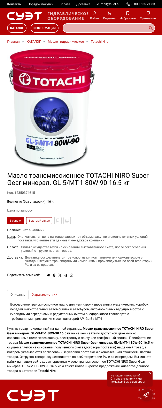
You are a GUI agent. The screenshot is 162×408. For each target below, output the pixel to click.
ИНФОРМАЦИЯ (44, 28)
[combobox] (109, 28)
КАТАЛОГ (17, 28)
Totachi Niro (99, 42)
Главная (13, 42)
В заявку (16, 220)
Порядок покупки (40, 4)
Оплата (65, 4)
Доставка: (15, 257)
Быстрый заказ (39, 220)
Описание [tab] (17, 294)
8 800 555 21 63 (143, 4)
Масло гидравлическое (66, 42)
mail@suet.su (110, 4)
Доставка (83, 4)
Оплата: (13, 247)
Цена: (11, 237)
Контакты (14, 4)
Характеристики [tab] (44, 294)
